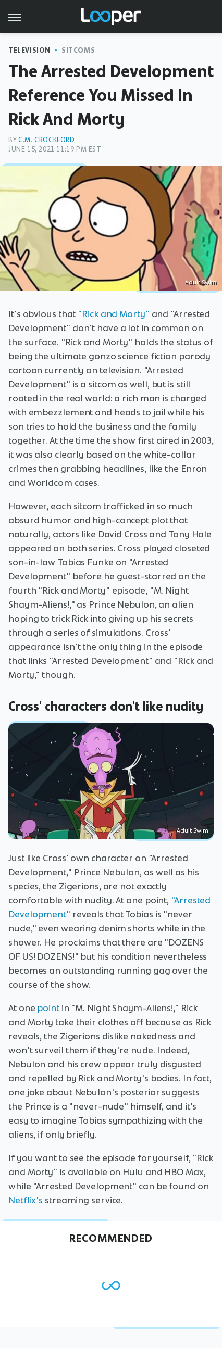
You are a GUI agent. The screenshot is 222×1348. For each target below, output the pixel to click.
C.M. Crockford (46, 139)
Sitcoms (78, 50)
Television (29, 50)
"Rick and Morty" (113, 314)
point (48, 1008)
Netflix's (25, 1200)
